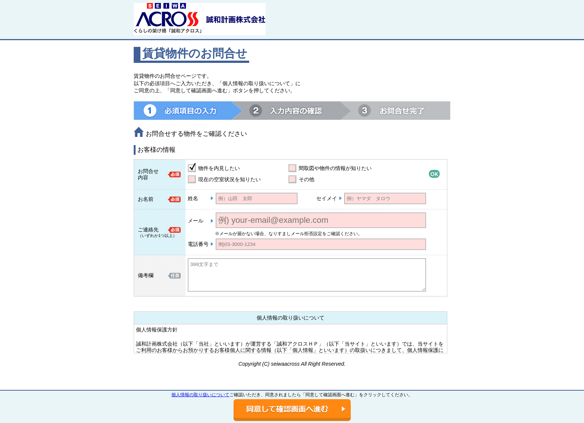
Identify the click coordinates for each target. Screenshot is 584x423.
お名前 (145, 199)
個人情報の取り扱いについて (200, 394)
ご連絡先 (148, 230)
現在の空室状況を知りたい (229, 179)
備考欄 (145, 275)
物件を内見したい (219, 168)
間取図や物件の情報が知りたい (335, 168)
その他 (306, 179)
